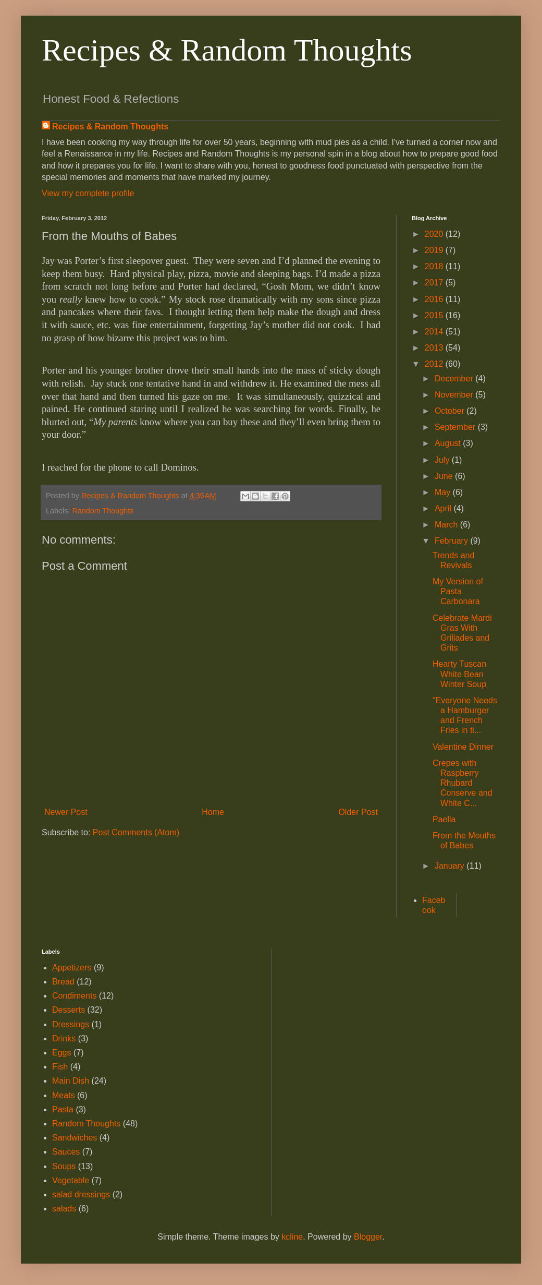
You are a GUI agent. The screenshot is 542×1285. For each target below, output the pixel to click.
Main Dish (70, 1080)
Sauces (66, 1151)
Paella (444, 819)
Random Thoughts (102, 511)
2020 (435, 234)
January (450, 865)
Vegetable (70, 1180)
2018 (435, 266)
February (452, 540)
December (455, 378)
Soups (64, 1166)
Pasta (62, 1109)
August (449, 443)
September (456, 427)
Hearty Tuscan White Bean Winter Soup (459, 673)
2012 (435, 363)
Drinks (64, 1038)
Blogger (368, 1236)
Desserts (68, 1009)
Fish (60, 1066)
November (455, 394)
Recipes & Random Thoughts (227, 50)
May (444, 492)
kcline (292, 1236)
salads (64, 1208)
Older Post (358, 812)
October (450, 410)
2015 (435, 315)
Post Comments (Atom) (136, 832)
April (444, 508)
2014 (435, 331)
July (443, 459)
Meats (63, 1095)
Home (213, 812)
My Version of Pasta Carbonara (458, 591)
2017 (435, 282)
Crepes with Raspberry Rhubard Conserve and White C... (462, 783)
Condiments (74, 995)
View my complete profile (88, 193)
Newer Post (66, 812)
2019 (435, 250)
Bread (63, 981)
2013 (435, 347)
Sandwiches (74, 1137)
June (445, 476)
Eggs (61, 1052)
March (447, 524)
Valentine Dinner (463, 746)
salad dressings (81, 1194)
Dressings (70, 1024)
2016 (435, 299)
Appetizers (72, 967)
